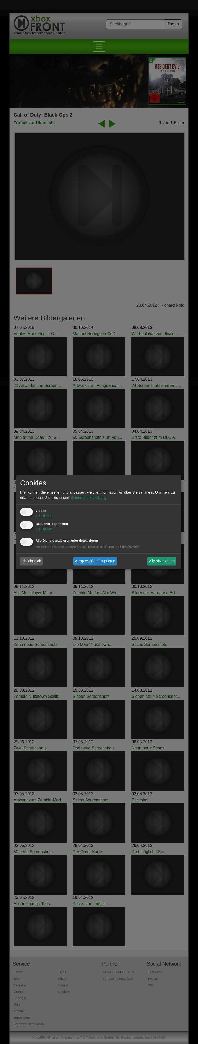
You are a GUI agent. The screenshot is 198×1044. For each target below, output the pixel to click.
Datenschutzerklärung (88, 498)
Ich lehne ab (31, 561)
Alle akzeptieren (162, 561)
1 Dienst (44, 516)
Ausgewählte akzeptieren (95, 561)
